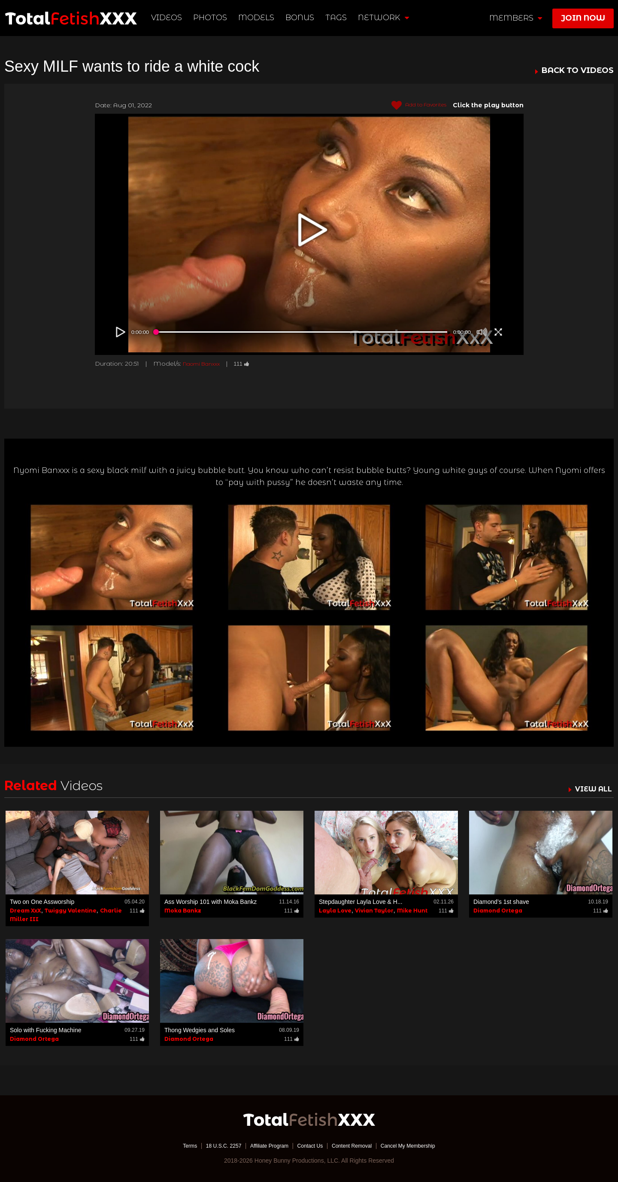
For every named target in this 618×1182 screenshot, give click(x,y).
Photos (211, 17)
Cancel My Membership (420, 1145)
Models (257, 17)
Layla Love (335, 910)
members (515, 18)
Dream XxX (25, 910)
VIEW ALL (591, 789)
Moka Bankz (182, 910)
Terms (174, 1145)
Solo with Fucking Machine (46, 1030)
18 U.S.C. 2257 (211, 1145)
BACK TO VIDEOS (578, 71)
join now (583, 18)
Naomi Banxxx (205, 363)
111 (250, 363)
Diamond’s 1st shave (501, 901)
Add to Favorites (414, 105)
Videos (167, 17)
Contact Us (309, 1145)
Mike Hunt (412, 910)
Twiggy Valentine (71, 910)
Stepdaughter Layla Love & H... (361, 901)
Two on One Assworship (42, 901)
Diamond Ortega (497, 910)
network (384, 17)
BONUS (301, 17)
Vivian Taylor (374, 910)
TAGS (337, 17)
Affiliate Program (263, 1145)
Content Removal (357, 1145)
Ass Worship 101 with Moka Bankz (210, 901)
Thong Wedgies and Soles (199, 1030)
